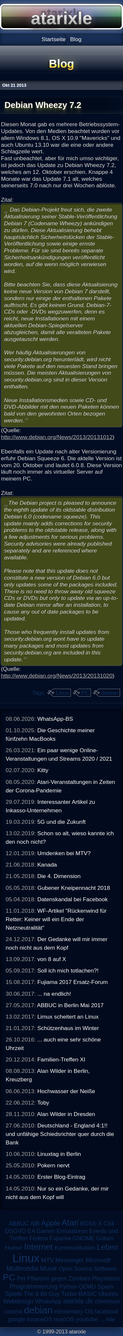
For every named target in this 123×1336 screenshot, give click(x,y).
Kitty (43, 770)
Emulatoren (72, 1230)
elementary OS (73, 1311)
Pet (21, 1278)
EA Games (41, 1231)
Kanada (47, 864)
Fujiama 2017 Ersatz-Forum (72, 982)
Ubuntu (108, 1293)
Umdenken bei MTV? (64, 853)
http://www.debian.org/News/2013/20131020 (57, 675)
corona (13, 1311)
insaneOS (39, 1319)
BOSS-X (91, 1223)
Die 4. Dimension (59, 876)
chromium (107, 1301)
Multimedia (22, 1268)
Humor (13, 1247)
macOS (64, 1319)
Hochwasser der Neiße (66, 1091)
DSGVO (15, 1231)
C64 (108, 1223)
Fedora (38, 1238)
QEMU (87, 1286)
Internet (38, 1247)
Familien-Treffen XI (61, 1059)
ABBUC (19, 1223)
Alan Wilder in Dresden (66, 1114)
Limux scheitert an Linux (68, 1016)
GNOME (83, 1238)
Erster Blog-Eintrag (61, 1177)
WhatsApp (48, 1301)
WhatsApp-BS (55, 719)
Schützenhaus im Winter (68, 1028)
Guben (104, 1238)
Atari (70, 1222)
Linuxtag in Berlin (59, 1154)
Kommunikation (74, 1247)
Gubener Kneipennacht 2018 (73, 888)
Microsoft (98, 1260)
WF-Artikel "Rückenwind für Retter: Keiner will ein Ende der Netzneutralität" (56, 919)
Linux (62, 692)
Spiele (13, 1293)
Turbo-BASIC (79, 1293)
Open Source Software (87, 1268)
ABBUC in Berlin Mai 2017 (70, 1005)
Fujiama (60, 1238)
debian (109, 692)
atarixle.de (78, 1301)
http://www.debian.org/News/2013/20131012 (57, 437)
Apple (50, 1223)
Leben (107, 1247)
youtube (87, 1319)
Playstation (106, 1278)
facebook (106, 1311)
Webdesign (18, 1301)
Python (68, 1286)
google (16, 1319)
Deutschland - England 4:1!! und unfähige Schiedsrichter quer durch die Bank (60, 1134)
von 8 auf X (51, 959)
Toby (43, 1102)
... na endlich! (54, 993)
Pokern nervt (53, 1165)
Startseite (54, 39)
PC (85, 692)
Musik (48, 1268)
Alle (110, 1319)
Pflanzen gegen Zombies (59, 1278)
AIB (34, 1223)
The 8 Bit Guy (41, 1294)
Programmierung (33, 1286)
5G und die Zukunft (61, 822)
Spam (105, 1286)
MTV (47, 1260)
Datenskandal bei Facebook (72, 899)
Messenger (69, 1260)
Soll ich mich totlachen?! (68, 970)
